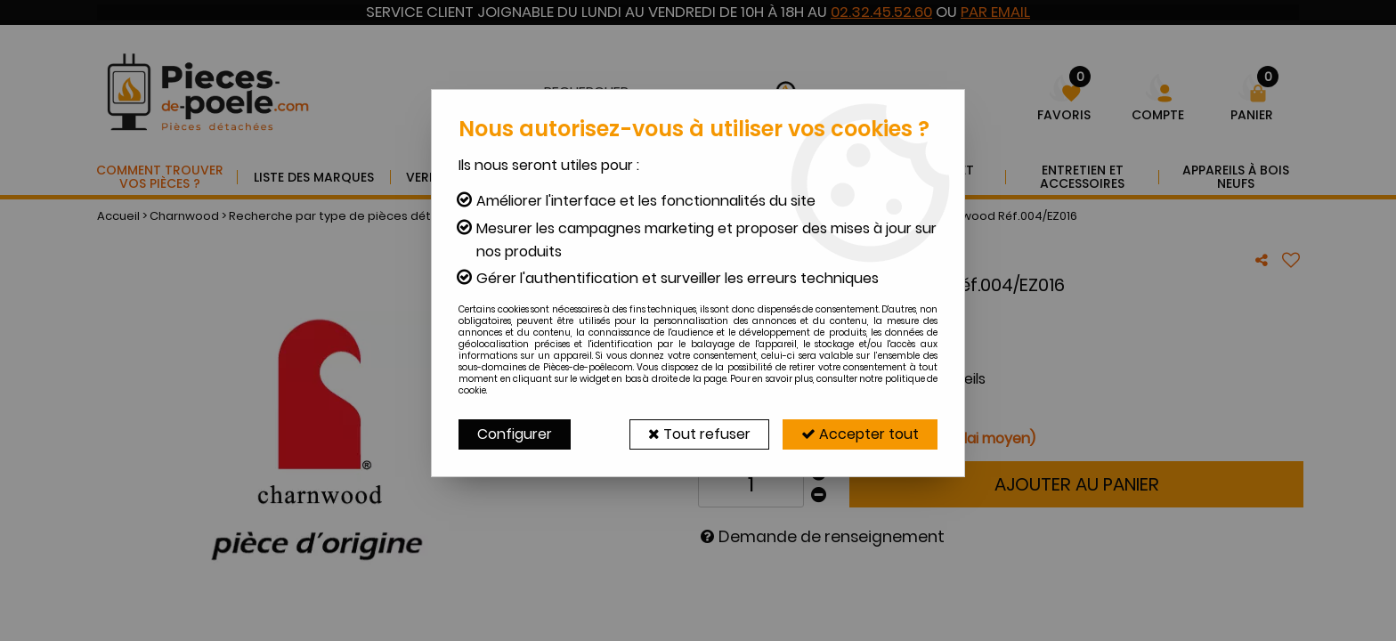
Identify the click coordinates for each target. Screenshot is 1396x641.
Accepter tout (860, 434)
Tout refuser (699, 434)
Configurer (514, 434)
